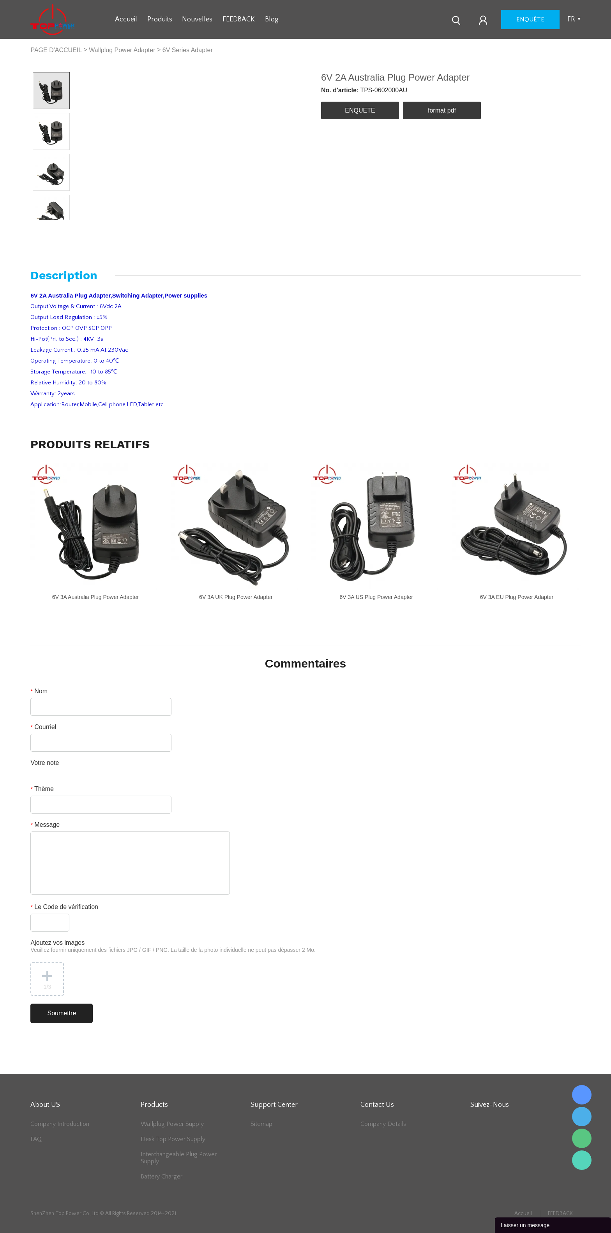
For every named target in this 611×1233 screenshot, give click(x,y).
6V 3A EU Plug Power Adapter (516, 597)
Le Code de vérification (64, 907)
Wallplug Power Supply (172, 1123)
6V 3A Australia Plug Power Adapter (95, 597)
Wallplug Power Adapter (122, 50)
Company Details (383, 1123)
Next (60, 226)
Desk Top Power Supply (173, 1139)
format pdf (442, 110)
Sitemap (261, 1123)
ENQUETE (360, 110)
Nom (39, 691)
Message (45, 824)
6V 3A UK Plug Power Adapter (235, 597)
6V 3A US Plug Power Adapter (376, 597)
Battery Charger (161, 1176)
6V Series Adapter (187, 50)
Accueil (126, 19)
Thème (41, 789)
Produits (159, 19)
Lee (582, 1160)
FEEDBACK (239, 19)
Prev (42, 226)
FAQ (36, 1139)
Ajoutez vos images (173, 946)
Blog (272, 19)
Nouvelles (197, 19)
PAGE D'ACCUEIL (56, 50)
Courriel (43, 727)
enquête (530, 19)
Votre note (44, 762)
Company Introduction (59, 1123)
